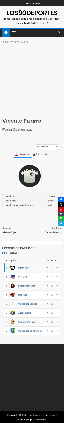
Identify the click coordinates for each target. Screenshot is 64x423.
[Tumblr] (61, 214)
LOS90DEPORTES (32, 13)
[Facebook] (61, 199)
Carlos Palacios (47, 230)
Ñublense (22, 295)
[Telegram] (61, 223)
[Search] (59, 33)
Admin (9, 129)
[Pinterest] (61, 209)
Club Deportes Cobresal (29, 322)
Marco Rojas (17, 230)
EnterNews (24, 419)
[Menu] (13, 33)
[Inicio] (6, 32)
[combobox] (47, 147)
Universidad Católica (27, 304)
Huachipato (23, 268)
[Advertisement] (32, 79)
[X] (61, 204)
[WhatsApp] (61, 218)
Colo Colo (22, 277)
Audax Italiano (24, 313)
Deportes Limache (26, 286)
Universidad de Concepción (31, 331)
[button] (13, 33)
